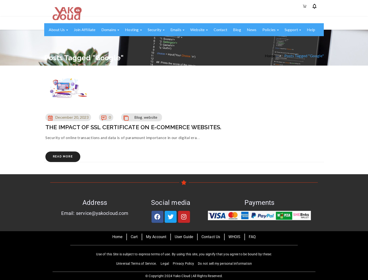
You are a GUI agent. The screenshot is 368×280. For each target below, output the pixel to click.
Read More (63, 156)
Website (199, 29)
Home (270, 55)
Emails (177, 29)
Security (156, 29)
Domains (110, 29)
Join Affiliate (85, 29)
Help (311, 29)
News (252, 29)
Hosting (133, 29)
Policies (270, 29)
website (150, 117)
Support (293, 29)
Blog (237, 29)
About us (58, 29)
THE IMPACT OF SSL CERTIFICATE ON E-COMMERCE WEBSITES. (133, 127)
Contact (220, 29)
